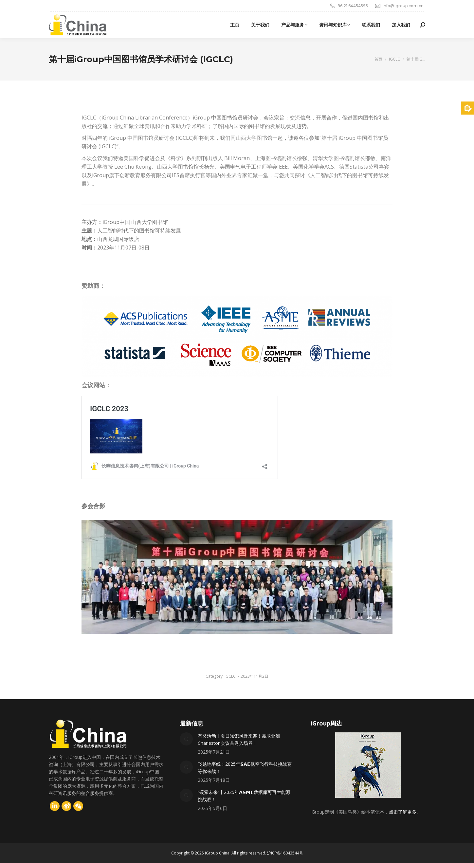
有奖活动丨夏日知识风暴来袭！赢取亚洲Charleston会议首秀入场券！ (239, 739)
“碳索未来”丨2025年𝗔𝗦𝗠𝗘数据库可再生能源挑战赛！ (244, 795)
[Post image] (186, 738)
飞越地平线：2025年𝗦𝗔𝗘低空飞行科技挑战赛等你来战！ (245, 767)
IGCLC (230, 676)
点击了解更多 (402, 812)
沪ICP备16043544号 (285, 853)
